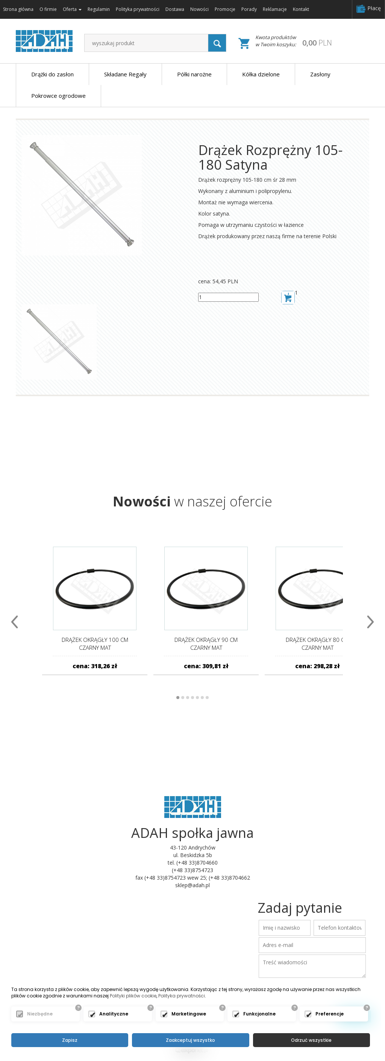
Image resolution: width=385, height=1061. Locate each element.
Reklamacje (275, 9)
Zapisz (69, 1040)
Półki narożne (194, 74)
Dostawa (174, 9)
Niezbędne (40, 1014)
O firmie (48, 9)
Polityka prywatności (137, 9)
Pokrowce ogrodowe (58, 95)
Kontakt (301, 9)
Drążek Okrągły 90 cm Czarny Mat (206, 643)
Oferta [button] (72, 9)
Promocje (225, 9)
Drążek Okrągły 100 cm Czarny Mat (95, 643)
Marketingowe (188, 1014)
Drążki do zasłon (52, 74)
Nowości (199, 9)
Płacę (368, 9)
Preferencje (329, 1014)
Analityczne (113, 1014)
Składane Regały (125, 74)
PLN (317, 43)
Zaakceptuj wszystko (190, 1040)
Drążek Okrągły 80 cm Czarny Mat (317, 643)
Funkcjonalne (259, 1014)
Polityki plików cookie (133, 996)
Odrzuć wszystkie (311, 1040)
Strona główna (18, 9)
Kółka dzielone (261, 74)
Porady (249, 9)
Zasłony (320, 74)
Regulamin (99, 9)
